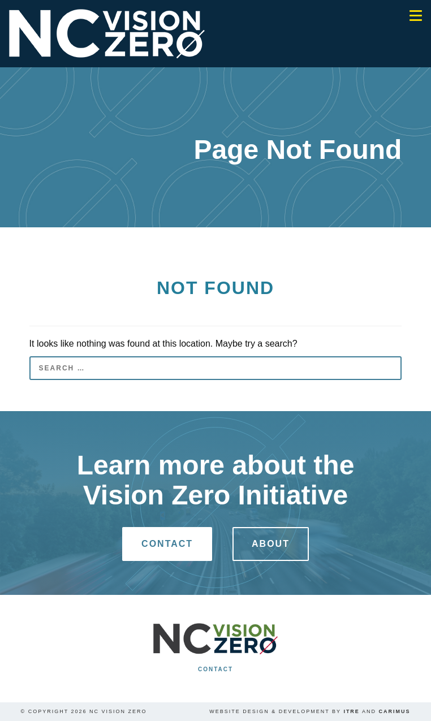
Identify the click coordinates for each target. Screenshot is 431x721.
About (271, 544)
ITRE (351, 711)
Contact (167, 544)
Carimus (394, 711)
